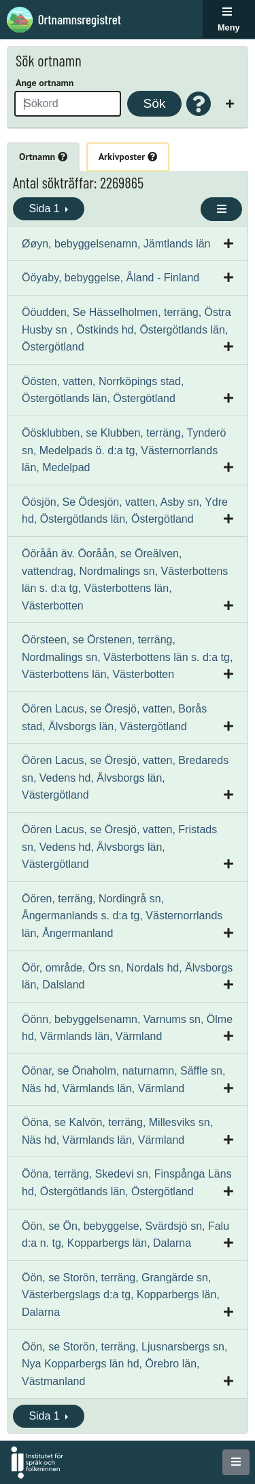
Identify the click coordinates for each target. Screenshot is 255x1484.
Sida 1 (46, 208)
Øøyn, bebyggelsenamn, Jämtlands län (116, 243)
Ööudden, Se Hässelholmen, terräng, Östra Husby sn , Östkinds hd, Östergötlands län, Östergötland (126, 329)
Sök (154, 103)
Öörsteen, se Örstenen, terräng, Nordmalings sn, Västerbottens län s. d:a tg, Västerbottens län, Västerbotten (127, 657)
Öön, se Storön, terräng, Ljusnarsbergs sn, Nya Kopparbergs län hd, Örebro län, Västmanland (124, 1364)
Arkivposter (128, 157)
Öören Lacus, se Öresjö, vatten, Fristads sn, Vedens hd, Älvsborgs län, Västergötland (119, 847)
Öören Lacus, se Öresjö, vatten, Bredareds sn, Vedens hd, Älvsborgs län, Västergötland (125, 778)
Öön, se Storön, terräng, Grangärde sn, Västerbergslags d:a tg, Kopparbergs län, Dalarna (121, 1295)
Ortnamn (43, 157)
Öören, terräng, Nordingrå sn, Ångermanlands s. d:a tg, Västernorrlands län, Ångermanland (122, 916)
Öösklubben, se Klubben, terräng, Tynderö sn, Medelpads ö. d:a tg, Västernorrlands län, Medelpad (124, 450)
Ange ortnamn (44, 83)
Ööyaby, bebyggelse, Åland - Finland (110, 277)
